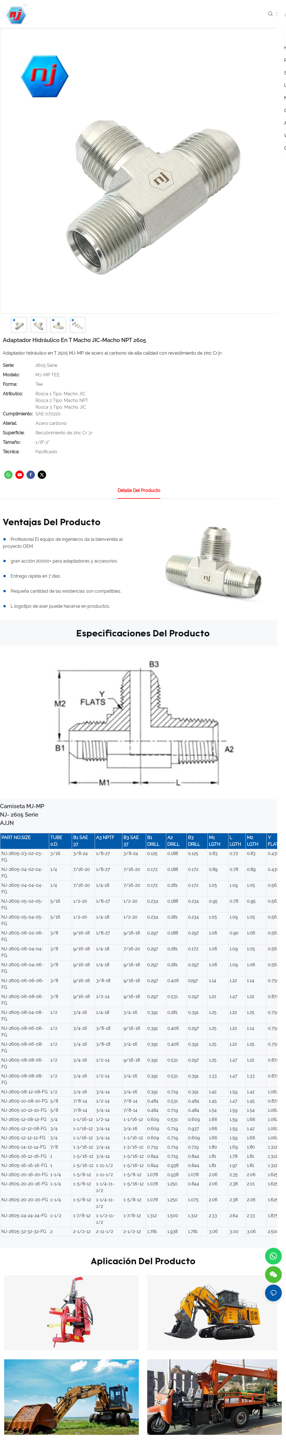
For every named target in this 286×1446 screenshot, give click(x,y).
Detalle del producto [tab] (139, 490)
